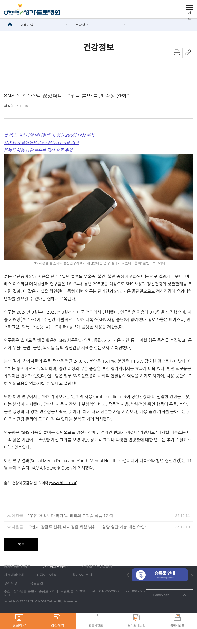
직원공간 (36, 583)
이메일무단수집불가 (97, 566)
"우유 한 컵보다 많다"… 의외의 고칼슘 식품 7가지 (70, 516)
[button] (127, 575)
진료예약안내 (14, 575)
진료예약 (19, 620)
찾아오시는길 (82, 575)
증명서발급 (177, 620)
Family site (169, 595)
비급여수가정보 (48, 575)
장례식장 (10, 583)
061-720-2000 (108, 591)
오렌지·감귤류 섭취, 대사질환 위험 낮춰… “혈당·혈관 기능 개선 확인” (87, 527)
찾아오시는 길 (136, 620)
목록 (21, 544)
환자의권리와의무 (17, 566)
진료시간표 (96, 620)
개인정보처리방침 (56, 566)
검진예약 (57, 620)
